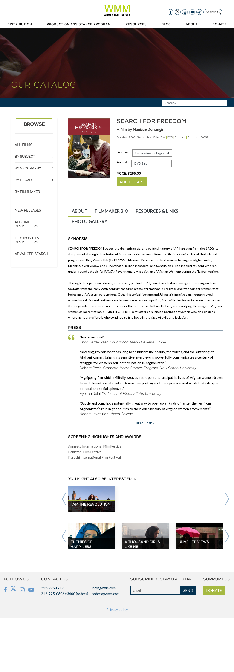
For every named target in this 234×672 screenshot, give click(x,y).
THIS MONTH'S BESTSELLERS (27, 240)
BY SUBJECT (25, 156)
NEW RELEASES (28, 210)
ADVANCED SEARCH (31, 254)
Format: (122, 162)
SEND (188, 590)
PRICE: (129, 173)
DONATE (214, 590)
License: (123, 152)
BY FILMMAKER (27, 192)
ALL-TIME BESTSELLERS (26, 224)
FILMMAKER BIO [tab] (111, 211)
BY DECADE (24, 180)
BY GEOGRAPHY (28, 168)
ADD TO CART (132, 182)
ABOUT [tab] (79, 211)
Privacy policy (117, 609)
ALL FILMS (23, 145)
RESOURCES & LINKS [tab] (157, 211)
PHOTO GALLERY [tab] (89, 221)
